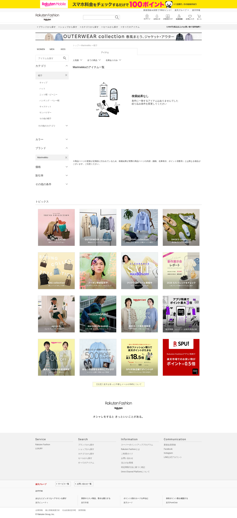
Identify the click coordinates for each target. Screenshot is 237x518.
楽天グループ (181, 10)
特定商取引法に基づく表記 (133, 467)
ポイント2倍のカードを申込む (136, 498)
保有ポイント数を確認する (177, 498)
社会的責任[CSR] (69, 510)
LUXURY (39, 448)
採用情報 (82, 510)
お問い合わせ (127, 458)
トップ (76, 45)
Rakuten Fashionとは (130, 449)
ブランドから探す (86, 445)
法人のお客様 (127, 463)
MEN (52, 49)
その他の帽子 (45, 118)
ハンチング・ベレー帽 (49, 100)
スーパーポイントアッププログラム (137, 445)
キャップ (43, 82)
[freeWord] (52, 58)
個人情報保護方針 (52, 510)
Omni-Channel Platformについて (135, 472)
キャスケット (45, 106)
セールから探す (85, 458)
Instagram (168, 453)
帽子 (40, 75)
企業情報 (39, 510)
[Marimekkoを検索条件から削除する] (66, 157)
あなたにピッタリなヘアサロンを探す (51, 498)
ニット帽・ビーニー (48, 94)
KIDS (63, 49)
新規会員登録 (170, 445)
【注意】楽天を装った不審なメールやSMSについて (118, 384)
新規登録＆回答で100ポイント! (157, 10)
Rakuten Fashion (42, 444)
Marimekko (86, 45)
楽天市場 (196, 10)
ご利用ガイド (127, 454)
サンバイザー (45, 112)
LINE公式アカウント (173, 457)
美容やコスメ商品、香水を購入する (95, 498)
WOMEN (41, 49)
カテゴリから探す (86, 454)
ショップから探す (86, 449)
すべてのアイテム (86, 463)
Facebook (168, 449)
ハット (42, 88)
